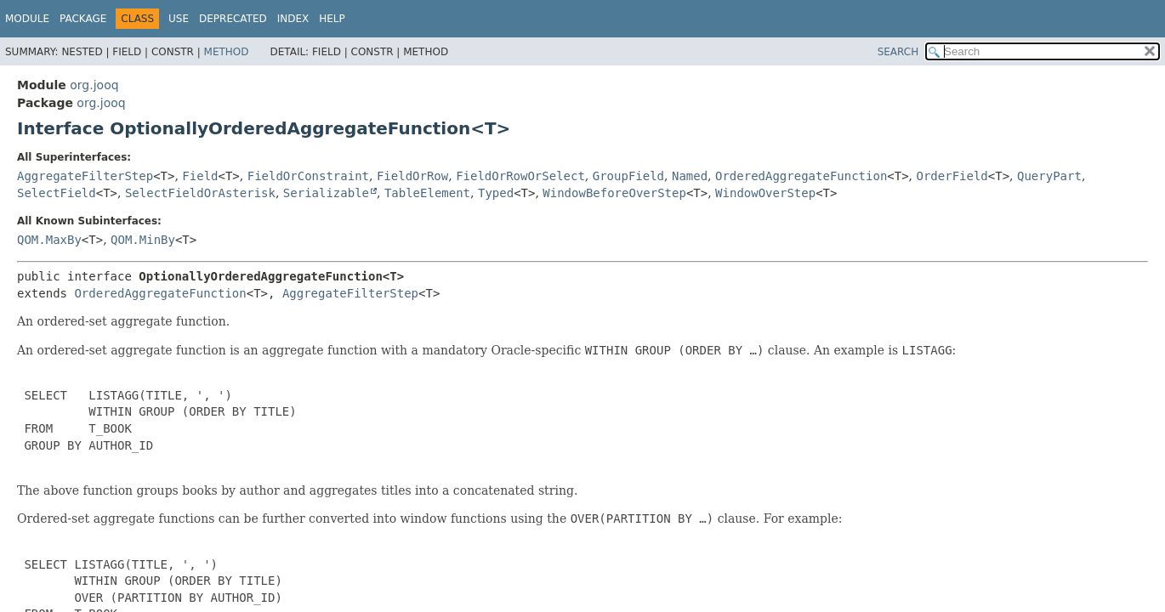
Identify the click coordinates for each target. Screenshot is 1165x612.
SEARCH (898, 52)
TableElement (427, 193)
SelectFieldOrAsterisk (200, 193)
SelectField (56, 193)
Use (178, 19)
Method (226, 52)
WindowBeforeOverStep (614, 193)
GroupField (628, 176)
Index (293, 19)
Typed (496, 193)
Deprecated (233, 19)
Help (332, 19)
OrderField (952, 176)
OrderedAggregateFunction (801, 176)
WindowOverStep (765, 193)
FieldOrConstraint (308, 176)
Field (200, 176)
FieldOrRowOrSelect (520, 176)
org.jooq (94, 85)
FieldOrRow (412, 176)
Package (83, 19)
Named (690, 176)
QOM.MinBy (143, 239)
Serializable (326, 193)
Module (27, 19)
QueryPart (1049, 176)
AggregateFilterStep (85, 176)
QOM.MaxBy (49, 239)
